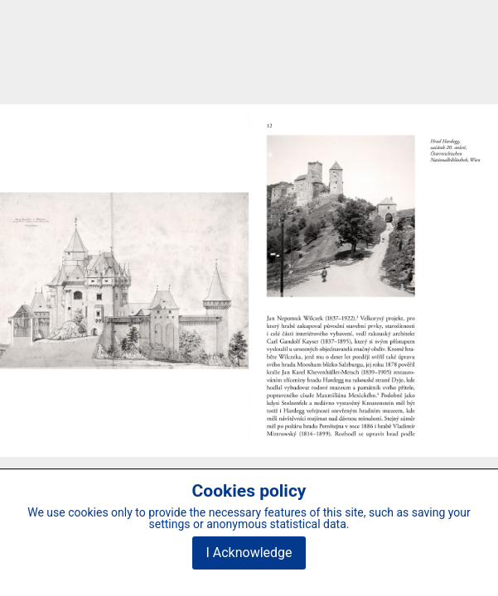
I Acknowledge (248, 552)
